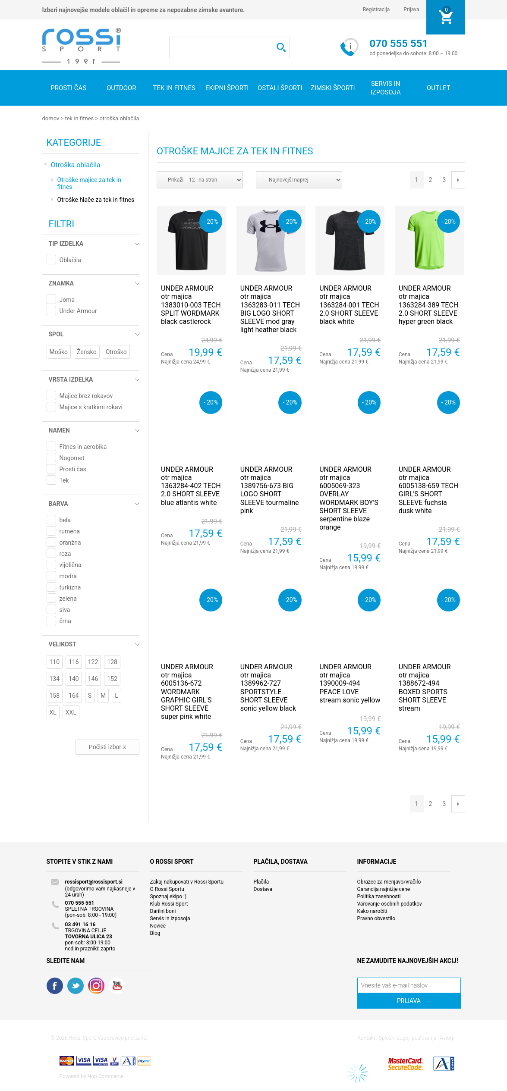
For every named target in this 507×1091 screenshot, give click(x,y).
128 (112, 661)
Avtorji (447, 1038)
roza (65, 553)
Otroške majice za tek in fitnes (89, 183)
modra (68, 575)
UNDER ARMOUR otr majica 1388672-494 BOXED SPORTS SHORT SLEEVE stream (425, 687)
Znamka (61, 282)
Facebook (55, 985)
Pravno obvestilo (376, 918)
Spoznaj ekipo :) (168, 896)
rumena (70, 530)
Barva (58, 503)
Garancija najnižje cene (383, 889)
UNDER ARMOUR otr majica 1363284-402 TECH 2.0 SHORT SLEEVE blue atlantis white (190, 485)
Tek (64, 480)
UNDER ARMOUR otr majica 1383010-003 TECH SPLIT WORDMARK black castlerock (190, 304)
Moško (59, 351)
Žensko (87, 351)
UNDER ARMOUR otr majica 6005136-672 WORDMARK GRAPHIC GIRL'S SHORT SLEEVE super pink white (187, 691)
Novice (158, 925)
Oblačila (70, 259)
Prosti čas (68, 88)
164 (74, 695)
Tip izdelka (66, 243)
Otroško (116, 351)
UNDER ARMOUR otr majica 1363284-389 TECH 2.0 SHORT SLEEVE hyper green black (428, 304)
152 (112, 678)
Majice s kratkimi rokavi (91, 406)
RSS (96, 985)
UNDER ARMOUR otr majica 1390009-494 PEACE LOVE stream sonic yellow (349, 683)
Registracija (376, 9)
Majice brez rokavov (86, 395)
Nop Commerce (106, 1076)
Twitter (75, 985)
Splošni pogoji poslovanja (407, 1038)
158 (55, 695)
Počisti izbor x (107, 746)
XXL (71, 712)
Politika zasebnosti (379, 896)
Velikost (62, 643)
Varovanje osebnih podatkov (389, 903)
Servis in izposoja (170, 918)
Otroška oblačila (119, 118)
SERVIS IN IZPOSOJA (386, 88)
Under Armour (78, 310)
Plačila (261, 881)
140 (74, 678)
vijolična (71, 564)
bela (65, 519)
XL (53, 712)
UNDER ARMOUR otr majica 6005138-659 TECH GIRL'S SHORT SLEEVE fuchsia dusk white (428, 489)
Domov (51, 118)
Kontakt (366, 1038)
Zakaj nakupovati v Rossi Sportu (187, 881)
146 (93, 678)
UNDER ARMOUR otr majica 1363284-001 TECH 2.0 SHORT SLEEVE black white (349, 304)
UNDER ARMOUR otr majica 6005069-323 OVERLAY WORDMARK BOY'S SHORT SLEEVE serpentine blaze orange (348, 498)
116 (74, 661)
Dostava (263, 889)
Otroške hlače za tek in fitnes (96, 199)
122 (93, 661)
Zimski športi (333, 88)
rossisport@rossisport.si (94, 881)
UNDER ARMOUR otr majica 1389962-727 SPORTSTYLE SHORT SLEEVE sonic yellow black (268, 687)
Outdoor (121, 88)
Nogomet (72, 457)
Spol (56, 333)
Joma (67, 299)
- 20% (211, 221)
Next (458, 179)
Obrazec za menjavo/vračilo (389, 881)
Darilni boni (163, 911)
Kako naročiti (372, 911)
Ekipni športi (227, 88)
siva (65, 609)
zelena (68, 598)
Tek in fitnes (174, 88)
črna (65, 620)
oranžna (70, 542)
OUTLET (438, 88)
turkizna (70, 586)
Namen (59, 429)
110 (55, 661)
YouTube (117, 985)
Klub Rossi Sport (169, 903)
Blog (155, 933)
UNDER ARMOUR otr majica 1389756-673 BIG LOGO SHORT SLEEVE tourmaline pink (269, 489)
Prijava (411, 9)
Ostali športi (280, 88)
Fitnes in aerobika (83, 446)
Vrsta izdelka (71, 379)
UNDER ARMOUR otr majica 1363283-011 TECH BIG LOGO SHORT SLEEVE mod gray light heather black (270, 308)
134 (55, 678)
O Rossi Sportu (167, 889)
